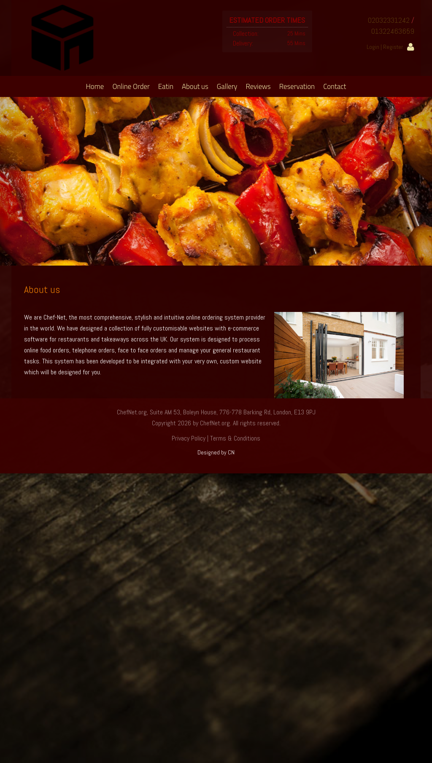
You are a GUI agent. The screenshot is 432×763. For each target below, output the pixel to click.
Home (95, 86)
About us (195, 86)
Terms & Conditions (235, 438)
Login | (375, 47)
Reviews (258, 86)
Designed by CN (216, 452)
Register (393, 47)
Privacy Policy (188, 438)
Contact (334, 86)
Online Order (130, 86)
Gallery (227, 86)
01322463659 (392, 31)
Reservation (297, 86)
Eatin (165, 86)
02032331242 (389, 20)
